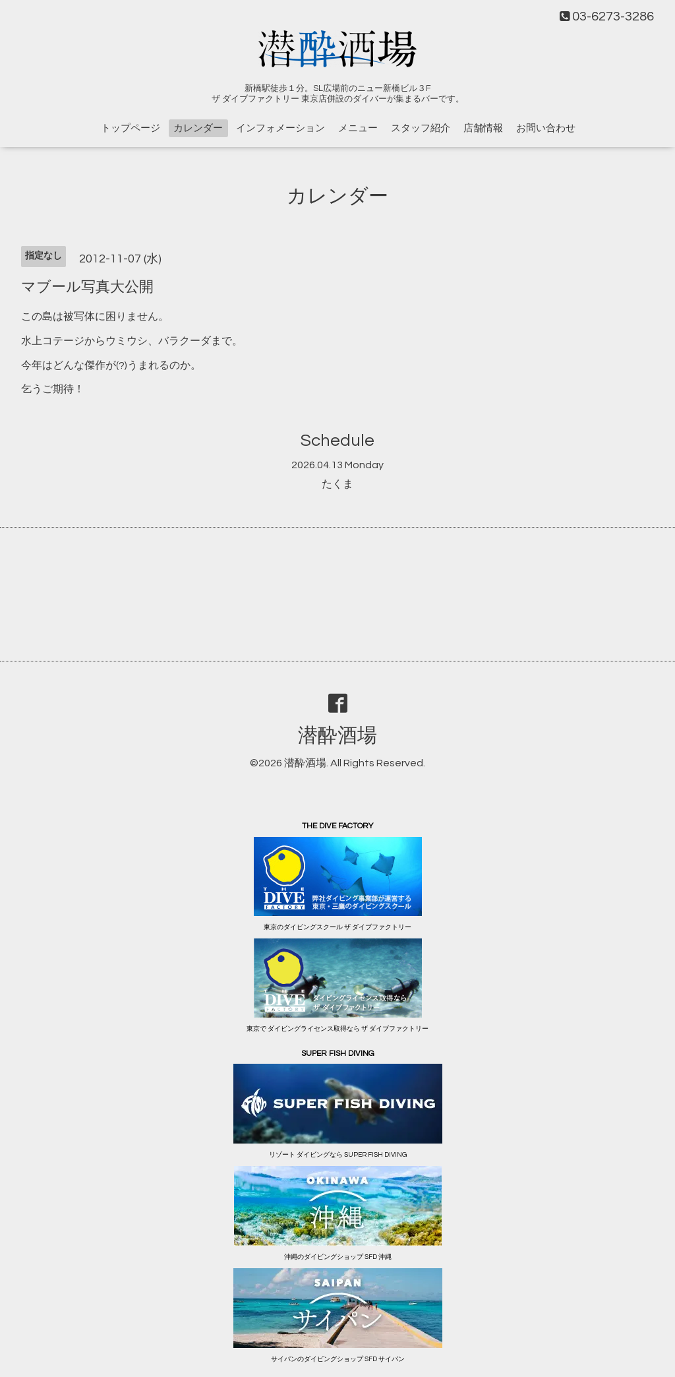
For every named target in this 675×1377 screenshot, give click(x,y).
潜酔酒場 (337, 735)
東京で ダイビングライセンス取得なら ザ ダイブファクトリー (337, 1028)
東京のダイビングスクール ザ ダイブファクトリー (337, 927)
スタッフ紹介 (420, 128)
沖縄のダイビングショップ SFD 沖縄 (338, 1257)
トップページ (130, 128)
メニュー (358, 128)
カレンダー (198, 128)
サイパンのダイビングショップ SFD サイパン (338, 1359)
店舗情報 (483, 128)
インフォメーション (280, 128)
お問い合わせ (545, 128)
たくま (337, 484)
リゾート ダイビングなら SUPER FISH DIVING (338, 1154)
